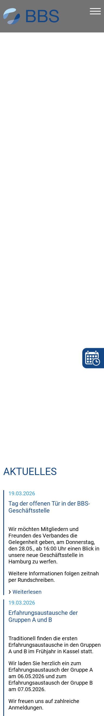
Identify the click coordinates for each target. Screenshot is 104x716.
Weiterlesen (26, 570)
